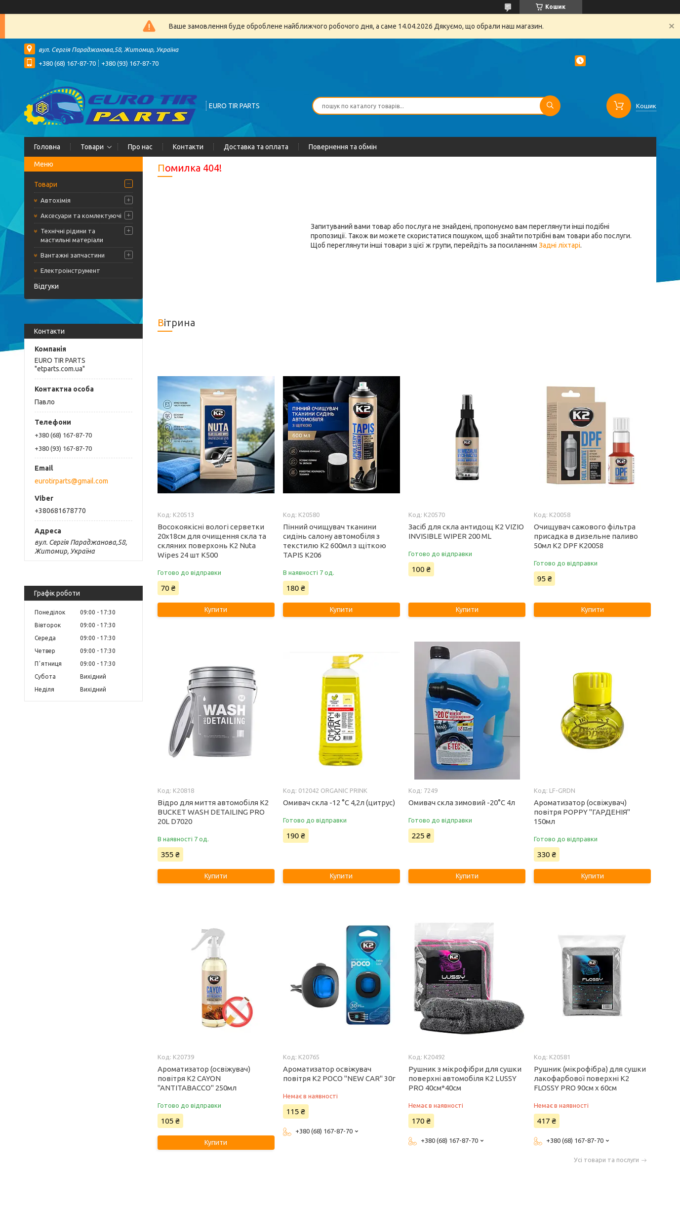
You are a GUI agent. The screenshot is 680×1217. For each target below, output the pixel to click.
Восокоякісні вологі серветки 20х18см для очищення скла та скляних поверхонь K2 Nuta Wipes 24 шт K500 (212, 540)
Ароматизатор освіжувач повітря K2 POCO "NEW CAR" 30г (339, 1074)
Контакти (188, 146)
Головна (47, 146)
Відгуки (46, 286)
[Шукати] (550, 105)
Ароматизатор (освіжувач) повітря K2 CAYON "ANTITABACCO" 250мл (204, 1078)
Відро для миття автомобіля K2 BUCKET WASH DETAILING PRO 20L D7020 (213, 812)
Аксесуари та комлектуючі (80, 215)
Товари (92, 146)
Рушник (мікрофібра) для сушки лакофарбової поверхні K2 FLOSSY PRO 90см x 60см (590, 1078)
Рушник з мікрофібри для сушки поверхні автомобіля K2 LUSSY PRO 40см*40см (464, 1078)
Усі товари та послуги (606, 1160)
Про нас (140, 146)
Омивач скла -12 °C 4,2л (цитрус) (339, 802)
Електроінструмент (70, 270)
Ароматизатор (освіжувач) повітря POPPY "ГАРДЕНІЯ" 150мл (582, 812)
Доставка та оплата (256, 146)
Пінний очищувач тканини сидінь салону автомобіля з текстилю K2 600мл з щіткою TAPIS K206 (334, 540)
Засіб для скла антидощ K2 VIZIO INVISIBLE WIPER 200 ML (466, 531)
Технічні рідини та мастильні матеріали (71, 235)
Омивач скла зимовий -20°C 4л (461, 802)
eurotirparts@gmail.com (71, 481)
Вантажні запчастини (72, 255)
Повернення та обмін (343, 146)
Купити (215, 609)
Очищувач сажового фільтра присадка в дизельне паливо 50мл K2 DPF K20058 (586, 536)
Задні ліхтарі (559, 245)
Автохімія (55, 200)
